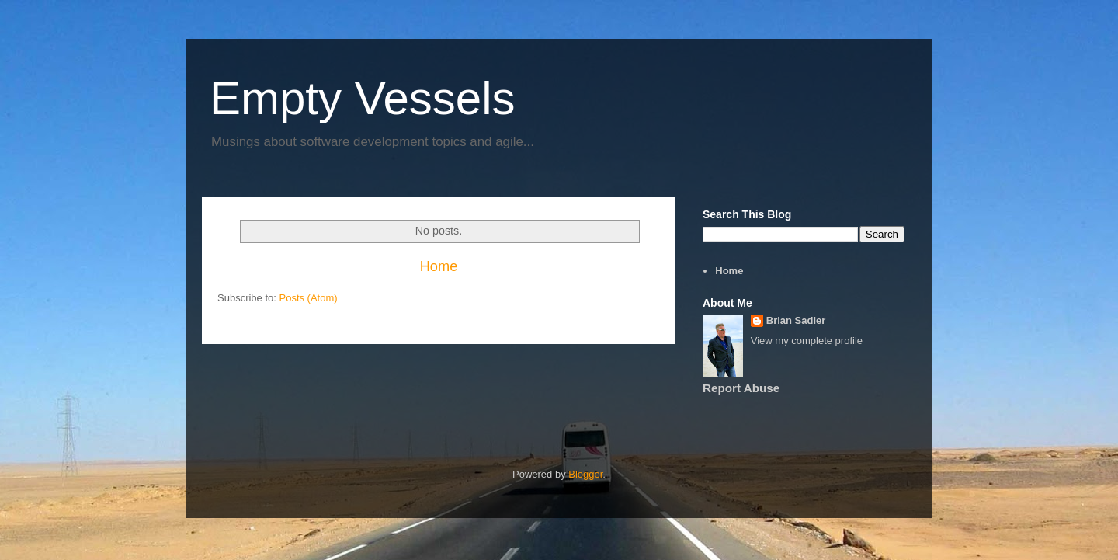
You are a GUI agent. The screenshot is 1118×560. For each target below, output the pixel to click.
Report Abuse (741, 388)
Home (439, 266)
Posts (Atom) (309, 298)
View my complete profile (807, 340)
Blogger (585, 474)
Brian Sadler (796, 320)
